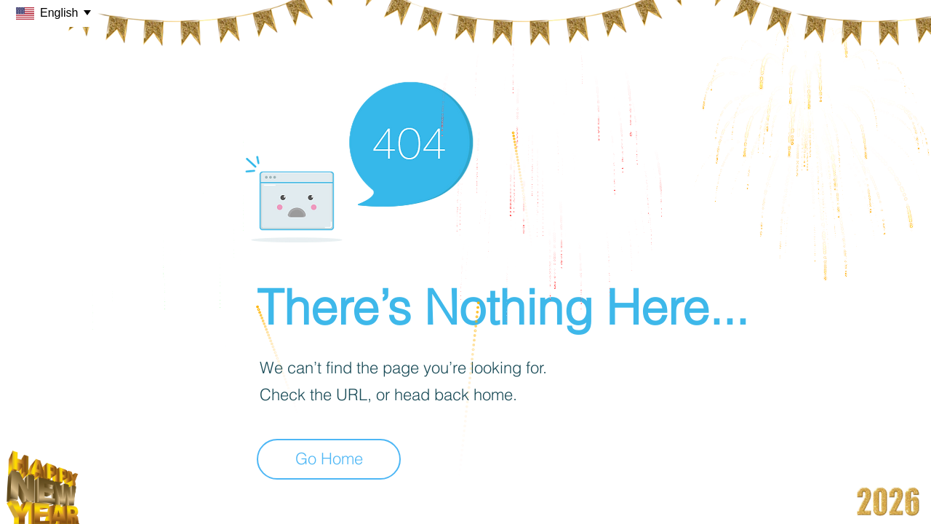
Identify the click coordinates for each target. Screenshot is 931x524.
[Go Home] (329, 459)
